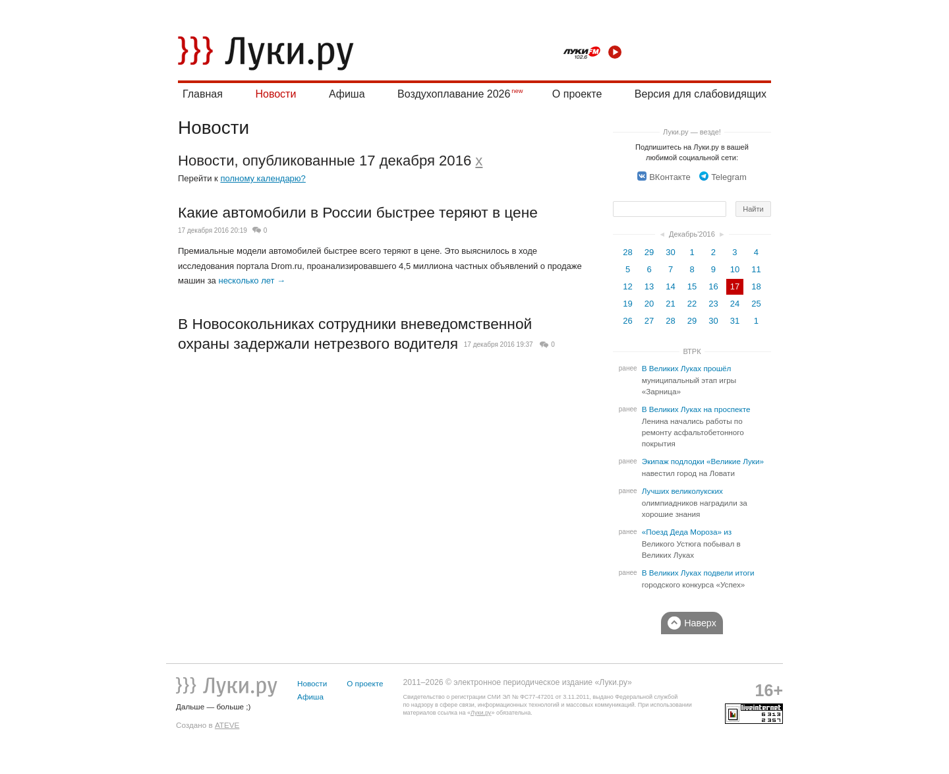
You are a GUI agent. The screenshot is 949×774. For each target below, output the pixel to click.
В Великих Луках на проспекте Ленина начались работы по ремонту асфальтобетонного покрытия (696, 426)
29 (649, 252)
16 (713, 286)
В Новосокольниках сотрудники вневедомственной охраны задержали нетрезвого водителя (355, 333)
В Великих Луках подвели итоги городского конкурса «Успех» (698, 579)
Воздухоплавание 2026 (453, 94)
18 (756, 286)
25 (756, 304)
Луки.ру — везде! (692, 132)
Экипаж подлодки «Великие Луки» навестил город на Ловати (703, 467)
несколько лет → (251, 280)
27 (649, 321)
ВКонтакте (664, 177)
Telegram (722, 177)
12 (627, 286)
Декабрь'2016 (692, 234)
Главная (203, 94)
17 (734, 286)
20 (649, 304)
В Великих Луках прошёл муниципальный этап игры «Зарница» (689, 380)
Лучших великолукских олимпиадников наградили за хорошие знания (694, 502)
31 (734, 321)
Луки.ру (481, 712)
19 (627, 304)
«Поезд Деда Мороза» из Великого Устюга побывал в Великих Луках (691, 543)
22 (692, 304)
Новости (275, 94)
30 (670, 252)
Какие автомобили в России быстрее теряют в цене (358, 212)
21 (670, 304)
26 (627, 321)
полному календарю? (262, 178)
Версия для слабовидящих (700, 94)
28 (627, 252)
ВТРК (692, 351)
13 (649, 286)
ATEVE (227, 725)
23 (713, 304)
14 (670, 286)
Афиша (347, 94)
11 (756, 269)
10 (734, 269)
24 (734, 304)
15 (692, 286)
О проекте (577, 94)
